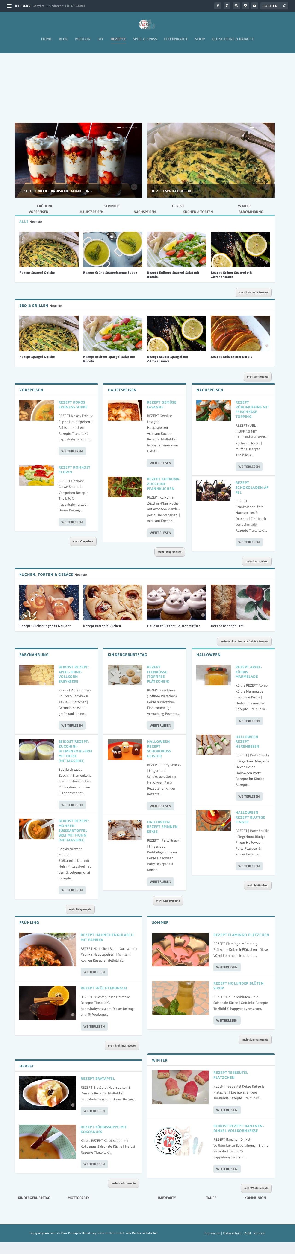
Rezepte (118, 42)
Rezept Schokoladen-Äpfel (252, 499)
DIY (100, 42)
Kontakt (260, 1245)
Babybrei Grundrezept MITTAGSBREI (59, 6)
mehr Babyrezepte (80, 921)
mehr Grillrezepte (257, 388)
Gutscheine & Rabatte (233, 42)
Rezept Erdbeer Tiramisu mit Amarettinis (55, 202)
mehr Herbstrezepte (124, 1195)
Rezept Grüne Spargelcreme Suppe (110, 284)
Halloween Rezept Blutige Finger (250, 829)
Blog (63, 42)
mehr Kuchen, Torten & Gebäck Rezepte (244, 653)
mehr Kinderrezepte (168, 912)
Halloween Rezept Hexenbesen (248, 754)
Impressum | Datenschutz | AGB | (228, 1245)
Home (46, 42)
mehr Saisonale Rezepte (253, 304)
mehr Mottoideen (257, 897)
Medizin (83, 42)
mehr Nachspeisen (257, 573)
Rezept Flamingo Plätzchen (241, 947)
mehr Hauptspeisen (170, 564)
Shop (200, 42)
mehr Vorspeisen (83, 553)
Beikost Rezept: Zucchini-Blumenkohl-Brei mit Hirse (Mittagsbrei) (76, 763)
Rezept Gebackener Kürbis (231, 368)
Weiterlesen (72, 463)
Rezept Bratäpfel (98, 1090)
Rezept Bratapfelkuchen (102, 638)
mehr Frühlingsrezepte (122, 1057)
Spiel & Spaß (145, 42)
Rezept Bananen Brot (227, 638)
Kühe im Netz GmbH (111, 1245)
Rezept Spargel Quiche (172, 202)
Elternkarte (176, 42)
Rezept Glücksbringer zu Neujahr (45, 638)
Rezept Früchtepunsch (104, 1000)
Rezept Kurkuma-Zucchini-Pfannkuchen (164, 496)
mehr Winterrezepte (256, 1200)
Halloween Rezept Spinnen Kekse (162, 839)
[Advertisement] (144, 100)
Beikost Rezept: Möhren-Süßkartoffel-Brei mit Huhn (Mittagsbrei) (74, 842)
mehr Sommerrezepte (255, 1051)
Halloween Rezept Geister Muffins (173, 638)
